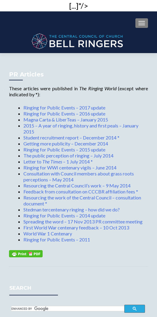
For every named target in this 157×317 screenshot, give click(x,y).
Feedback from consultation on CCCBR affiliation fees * (80, 191)
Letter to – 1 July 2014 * (58, 161)
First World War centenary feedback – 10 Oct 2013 (76, 227)
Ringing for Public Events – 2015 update (64, 149)
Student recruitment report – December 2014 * (71, 137)
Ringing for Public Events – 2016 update (64, 113)
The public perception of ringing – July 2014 (68, 155)
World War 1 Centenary (47, 233)
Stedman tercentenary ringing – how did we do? (71, 209)
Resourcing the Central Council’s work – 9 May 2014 (77, 185)
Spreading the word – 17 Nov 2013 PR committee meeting (83, 221)
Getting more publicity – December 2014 (65, 143)
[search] (68, 308)
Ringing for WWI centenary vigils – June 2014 (69, 167)
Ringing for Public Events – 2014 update (64, 215)
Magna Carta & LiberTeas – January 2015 (65, 119)
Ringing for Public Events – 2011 (56, 239)
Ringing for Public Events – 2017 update (64, 107)
